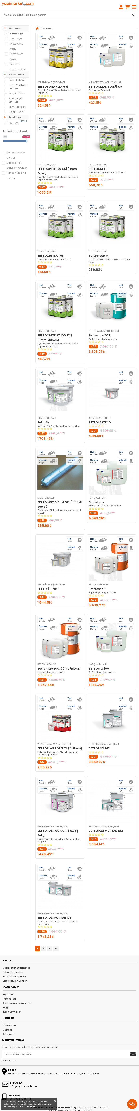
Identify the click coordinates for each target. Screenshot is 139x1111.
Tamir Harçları (17, 97)
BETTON (47, 19)
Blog (5, 998)
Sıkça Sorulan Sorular (15, 971)
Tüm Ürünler (9, 1016)
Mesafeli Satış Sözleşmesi (17, 958)
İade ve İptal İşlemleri (14, 967)
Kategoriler (8, 1025)
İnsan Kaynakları (12, 1002)
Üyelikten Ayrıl (9, 1051)
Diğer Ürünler (16, 103)
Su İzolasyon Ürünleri (16, 91)
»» (56, 939)
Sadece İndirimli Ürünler (16, 146)
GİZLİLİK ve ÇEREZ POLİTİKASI (79, 1101)
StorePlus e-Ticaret (71, 1108)
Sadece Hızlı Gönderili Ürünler (17, 156)
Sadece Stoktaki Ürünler (16, 166)
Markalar (7, 1020)
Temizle (23, 112)
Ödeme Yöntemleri (13, 963)
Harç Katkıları (16, 84)
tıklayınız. (30, 1106)
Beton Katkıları (17, 71)
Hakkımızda (9, 989)
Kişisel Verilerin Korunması (17, 994)
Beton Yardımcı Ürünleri (18, 77)
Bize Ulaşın (8, 985)
